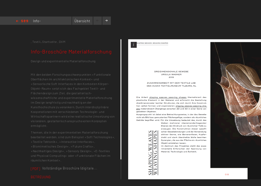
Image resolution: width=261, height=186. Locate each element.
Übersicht (82, 21)
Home (22, 21)
